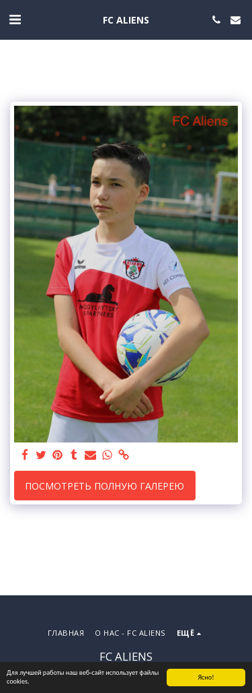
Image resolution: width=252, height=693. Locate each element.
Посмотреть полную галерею (104, 486)
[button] (14, 19)
